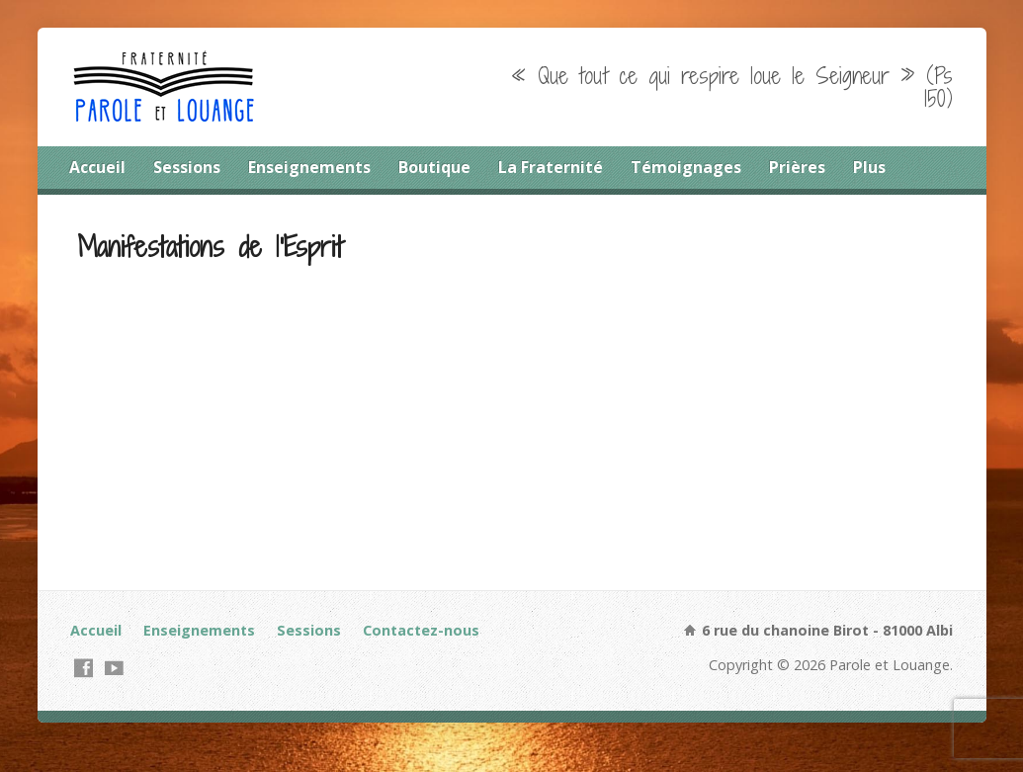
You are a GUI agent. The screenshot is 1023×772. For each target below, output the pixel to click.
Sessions (186, 167)
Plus (869, 167)
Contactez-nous (421, 630)
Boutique (434, 167)
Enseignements (309, 167)
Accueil (97, 167)
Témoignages (686, 167)
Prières (797, 167)
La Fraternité (550, 167)
